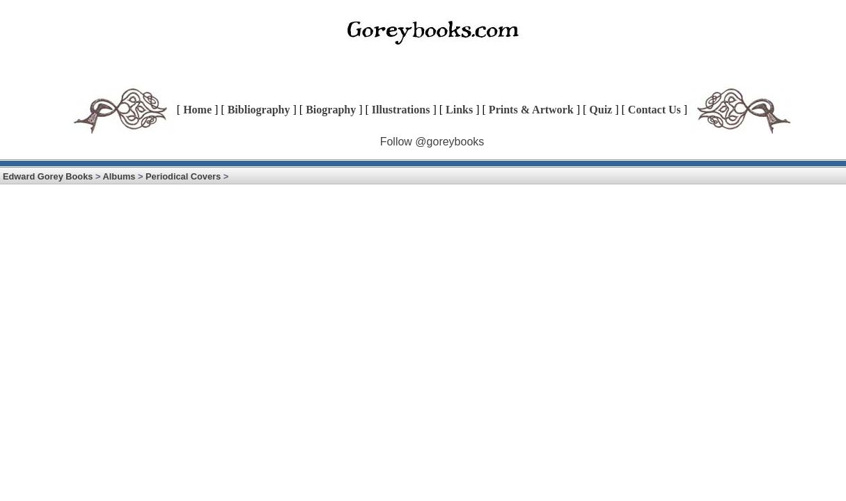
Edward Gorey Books (48, 176)
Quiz (600, 110)
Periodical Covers (183, 176)
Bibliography (259, 110)
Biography (331, 110)
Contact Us (654, 110)
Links (459, 110)
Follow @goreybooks (432, 142)
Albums (119, 176)
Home (197, 110)
